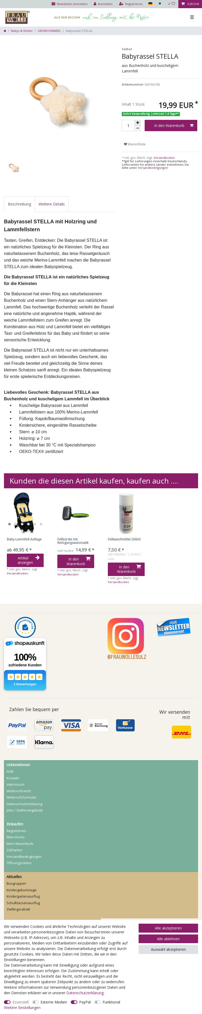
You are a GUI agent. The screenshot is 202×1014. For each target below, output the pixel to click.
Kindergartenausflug (23, 896)
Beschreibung (19, 203)
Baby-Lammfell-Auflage (24, 540)
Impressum (15, 784)
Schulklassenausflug (23, 902)
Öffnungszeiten (19, 862)
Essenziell (20, 1002)
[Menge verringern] (137, 128)
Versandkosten (164, 158)
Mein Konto (16, 837)
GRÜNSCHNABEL (49, 31)
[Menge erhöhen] (137, 123)
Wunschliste (135, 144)
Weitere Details (52, 203)
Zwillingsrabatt (18, 909)
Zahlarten (14, 850)
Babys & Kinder (22, 31)
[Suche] (160, 4)
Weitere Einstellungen (22, 1007)
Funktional (111, 1002)
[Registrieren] (130, 4)
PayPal (85, 1002)
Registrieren (16, 830)
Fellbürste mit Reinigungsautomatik (72, 541)
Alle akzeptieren (168, 928)
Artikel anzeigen (29, 560)
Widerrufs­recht (19, 791)
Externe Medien (54, 1002)
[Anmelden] (102, 4)
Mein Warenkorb (20, 843)
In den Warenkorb (173, 125)
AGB (10, 771)
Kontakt (13, 778)
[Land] (150, 4)
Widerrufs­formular (22, 797)
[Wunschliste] (171, 4)
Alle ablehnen (168, 938)
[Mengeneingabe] (128, 125)
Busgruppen (16, 883)
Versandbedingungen (153, 168)
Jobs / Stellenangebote (25, 810)
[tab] (19, 204)
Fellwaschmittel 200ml (124, 540)
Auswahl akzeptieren (168, 949)
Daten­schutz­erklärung (24, 803)
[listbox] (25, 513)
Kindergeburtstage (22, 890)
